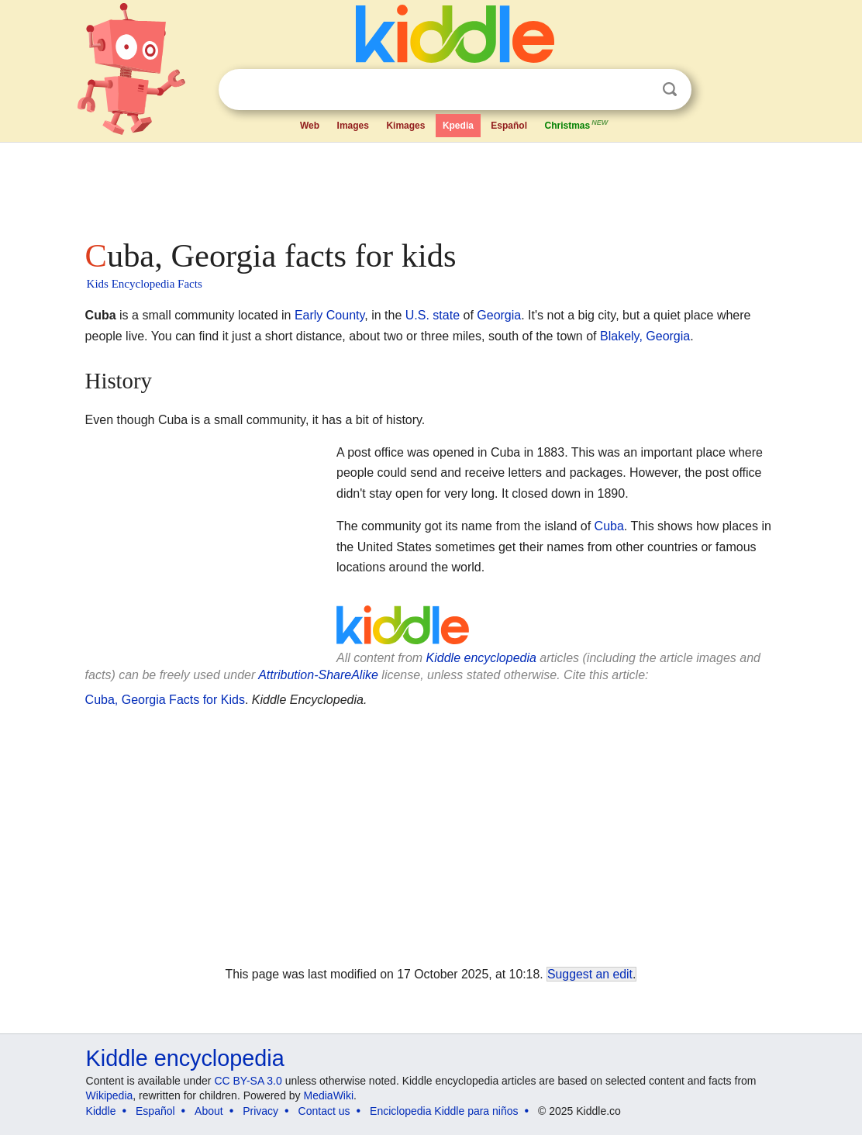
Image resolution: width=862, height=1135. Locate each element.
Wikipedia (109, 1095)
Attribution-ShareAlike (318, 674)
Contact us (324, 1111)
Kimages (405, 125)
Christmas (576, 124)
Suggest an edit (590, 974)
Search (669, 89)
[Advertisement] (430, 186)
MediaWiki (329, 1095)
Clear (638, 90)
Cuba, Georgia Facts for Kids (165, 699)
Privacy (260, 1111)
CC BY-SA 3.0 (247, 1081)
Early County (329, 315)
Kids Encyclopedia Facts (144, 284)
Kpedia (458, 125)
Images (353, 125)
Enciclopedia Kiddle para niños (444, 1111)
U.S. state (432, 315)
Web (309, 125)
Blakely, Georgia (645, 336)
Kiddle (101, 1111)
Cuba (609, 526)
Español (509, 125)
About (209, 1111)
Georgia (499, 315)
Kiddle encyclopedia (481, 657)
